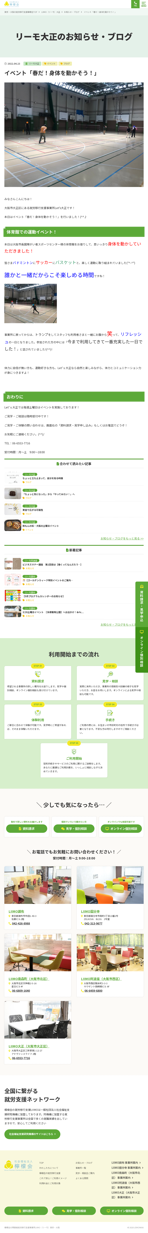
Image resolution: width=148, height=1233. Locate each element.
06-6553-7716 (21, 1058)
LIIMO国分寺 (90, 911)
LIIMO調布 (16, 911)
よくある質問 (82, 1178)
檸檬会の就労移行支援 (50, 1173)
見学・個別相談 (74, 1211)
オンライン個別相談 (122, 1211)
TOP (41, 1162)
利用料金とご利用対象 (50, 1183)
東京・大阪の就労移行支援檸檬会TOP (20, 12)
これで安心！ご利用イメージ (54, 1178)
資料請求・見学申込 (141, 603)
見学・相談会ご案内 (86, 1173)
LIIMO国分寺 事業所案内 (127, 1167)
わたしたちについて (49, 1167)
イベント (52, 63)
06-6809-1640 (21, 990)
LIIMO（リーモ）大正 (50, 12)
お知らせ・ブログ (71, 12)
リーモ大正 (34, 63)
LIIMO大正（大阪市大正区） (29, 1046)
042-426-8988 (21, 923)
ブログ (68, 63)
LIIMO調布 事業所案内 (126, 1162)
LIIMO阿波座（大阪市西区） (101, 978)
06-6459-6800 (93, 990)
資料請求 (26, 1211)
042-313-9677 (93, 923)
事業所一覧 (81, 1167)
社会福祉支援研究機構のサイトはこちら (31, 1134)
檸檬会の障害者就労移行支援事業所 (32, 1227)
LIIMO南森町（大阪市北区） (29, 978)
